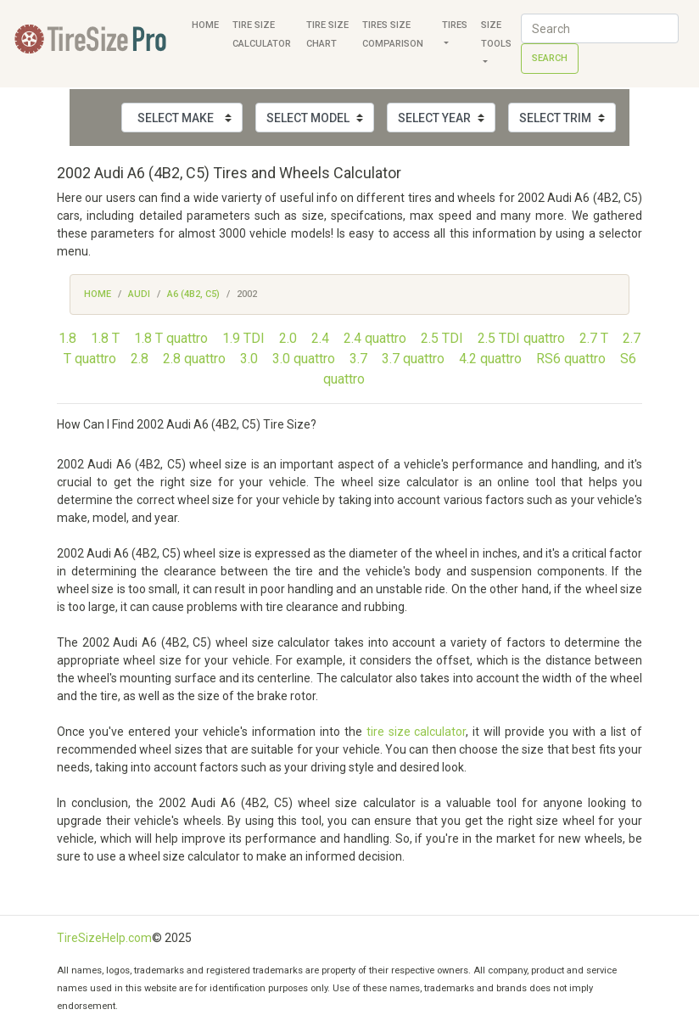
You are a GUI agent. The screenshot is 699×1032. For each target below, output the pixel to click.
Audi (139, 294)
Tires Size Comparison (392, 34)
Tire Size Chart (327, 34)
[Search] (600, 28)
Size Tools (496, 34)
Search (550, 58)
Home (205, 25)
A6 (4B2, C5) (193, 294)
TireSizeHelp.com (104, 938)
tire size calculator (416, 731)
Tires (454, 25)
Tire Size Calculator (261, 34)
